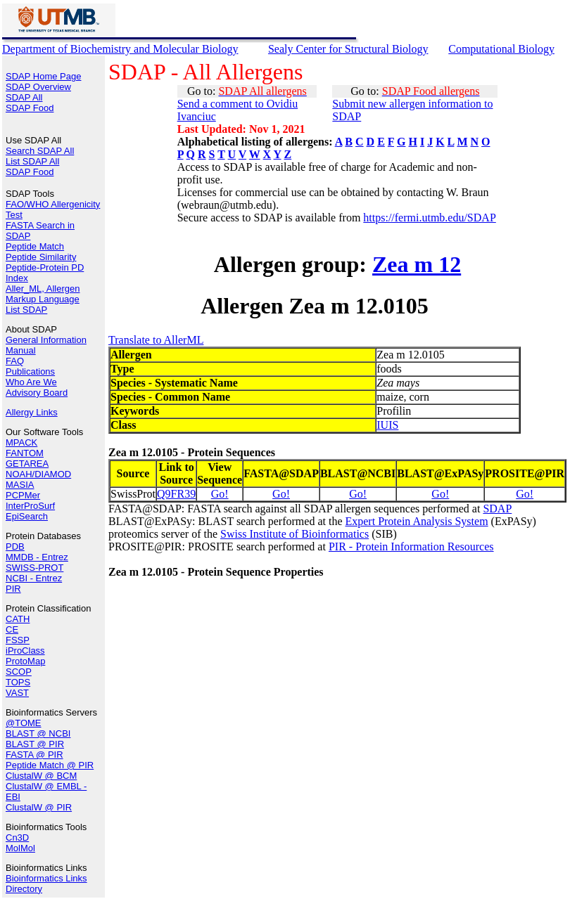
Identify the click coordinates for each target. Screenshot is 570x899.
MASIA (20, 484)
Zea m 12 (416, 264)
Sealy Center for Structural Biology (348, 49)
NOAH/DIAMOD (38, 474)
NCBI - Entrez (34, 578)
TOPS (18, 682)
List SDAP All (32, 161)
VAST (17, 692)
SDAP (497, 509)
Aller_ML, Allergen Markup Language (43, 293)
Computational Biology (501, 49)
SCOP (19, 671)
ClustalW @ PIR (39, 807)
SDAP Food (29, 108)
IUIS (387, 425)
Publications (30, 371)
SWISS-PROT (34, 567)
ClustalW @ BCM (41, 775)
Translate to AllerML (155, 340)
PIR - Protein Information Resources (411, 546)
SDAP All (24, 97)
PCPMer (23, 495)
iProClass (25, 650)
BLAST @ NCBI (38, 733)
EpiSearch (27, 516)
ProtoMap (25, 661)
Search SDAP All (40, 150)
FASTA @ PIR (34, 754)
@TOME (24, 723)
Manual (21, 350)
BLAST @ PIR (35, 744)
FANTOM (25, 453)
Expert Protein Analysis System (416, 521)
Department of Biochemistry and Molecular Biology (120, 49)
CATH (18, 619)
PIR (13, 588)
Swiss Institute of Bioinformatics (294, 534)
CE (12, 629)
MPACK (21, 442)
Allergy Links (32, 412)
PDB (15, 546)
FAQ (15, 361)
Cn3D (17, 837)
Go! (220, 494)
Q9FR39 (176, 494)
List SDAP (26, 309)
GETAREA (27, 463)
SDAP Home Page (43, 76)
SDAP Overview (38, 87)
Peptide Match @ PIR (50, 765)
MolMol (20, 848)
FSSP (18, 640)
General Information (46, 340)
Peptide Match (35, 246)
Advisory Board (37, 392)
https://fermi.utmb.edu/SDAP (429, 218)
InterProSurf (30, 505)
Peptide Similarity (41, 257)
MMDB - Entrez (37, 557)
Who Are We (31, 382)
